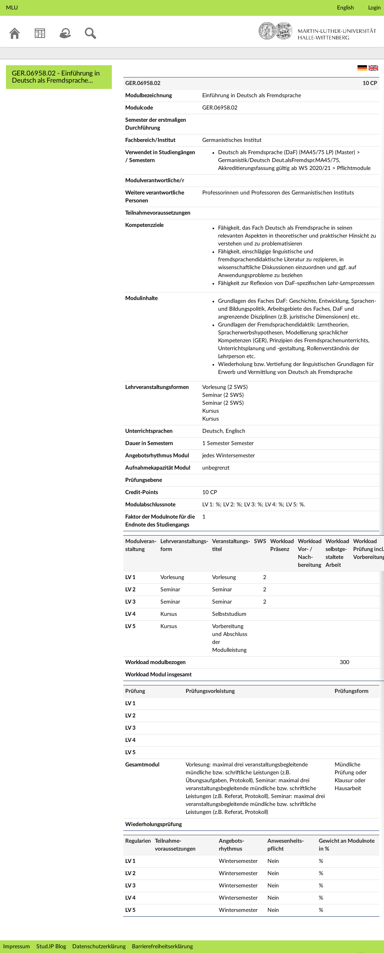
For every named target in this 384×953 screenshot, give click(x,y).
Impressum (16, 946)
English (345, 8)
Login (374, 8)
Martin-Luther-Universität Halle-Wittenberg (317, 31)
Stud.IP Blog (51, 946)
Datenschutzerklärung (99, 946)
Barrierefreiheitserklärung (162, 946)
